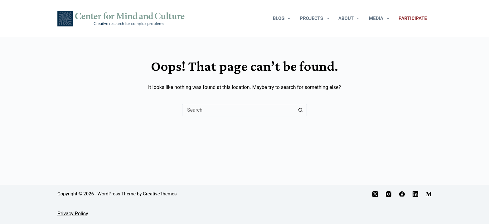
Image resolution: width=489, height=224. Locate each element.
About (350, 18)
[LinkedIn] (415, 194)
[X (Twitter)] (375, 194)
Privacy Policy (72, 214)
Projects (315, 18)
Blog (283, 18)
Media (380, 18)
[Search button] (300, 110)
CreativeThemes (160, 194)
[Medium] (429, 194)
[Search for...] (238, 110)
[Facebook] (402, 194)
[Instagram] (388, 194)
